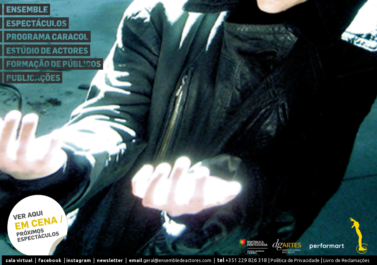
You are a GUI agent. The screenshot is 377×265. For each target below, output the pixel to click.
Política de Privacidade (295, 260)
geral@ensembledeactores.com (170, 260)
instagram (78, 260)
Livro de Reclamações (346, 260)
